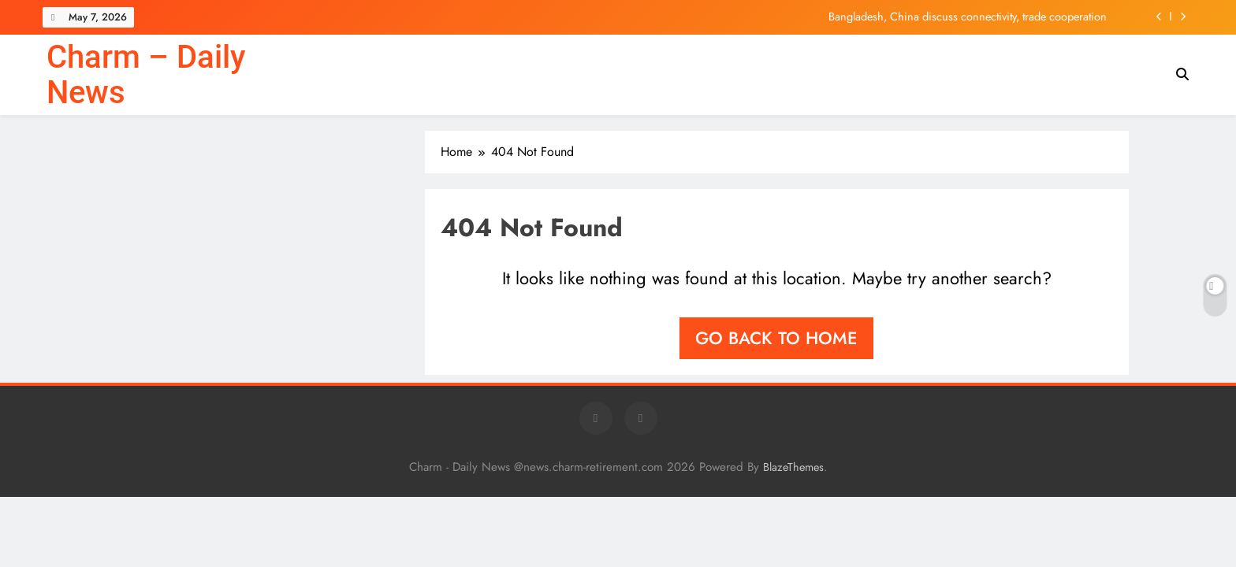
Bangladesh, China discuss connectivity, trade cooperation (967, 16)
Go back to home (776, 337)
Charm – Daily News (146, 75)
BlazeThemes (793, 467)
